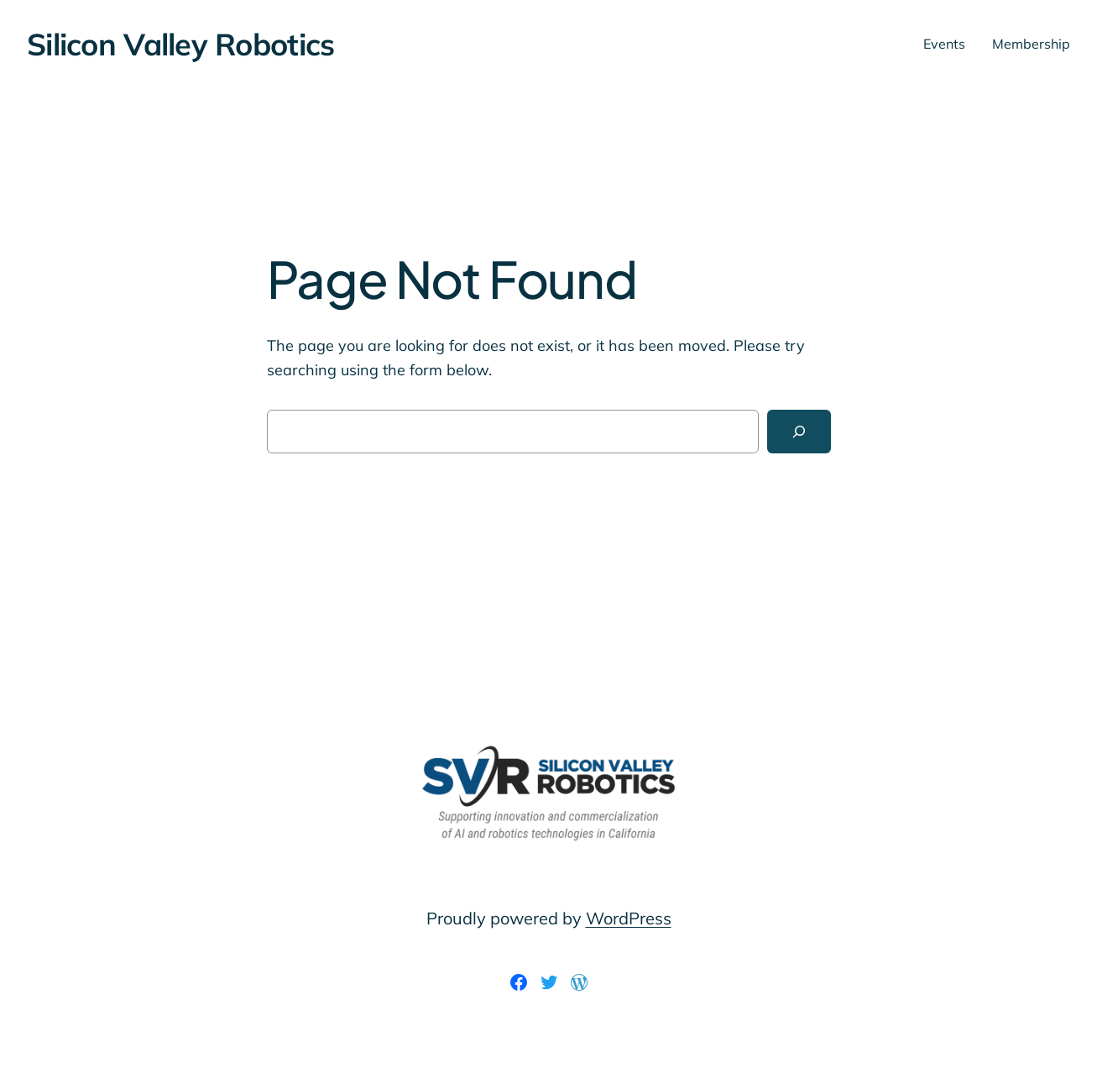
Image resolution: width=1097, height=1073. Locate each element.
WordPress (628, 918)
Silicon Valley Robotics (180, 44)
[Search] (799, 431)
